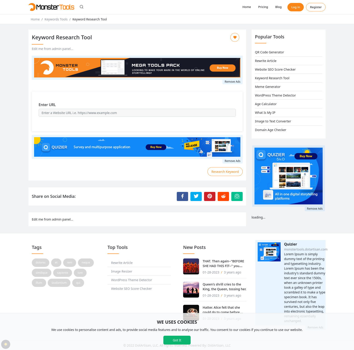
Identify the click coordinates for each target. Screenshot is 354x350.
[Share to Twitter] (196, 196)
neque (86, 262)
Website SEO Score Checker (275, 69)
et (56, 262)
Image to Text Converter (273, 121)
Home (246, 7)
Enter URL (47, 105)
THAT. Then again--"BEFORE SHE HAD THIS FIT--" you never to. (223, 266)
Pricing (263, 7)
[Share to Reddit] (223, 196)
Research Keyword (225, 171)
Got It (177, 340)
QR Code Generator (269, 52)
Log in (295, 7)
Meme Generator (268, 86)
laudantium (59, 283)
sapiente (62, 273)
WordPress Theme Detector (275, 95)
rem (69, 262)
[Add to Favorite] (234, 37)
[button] (81, 7)
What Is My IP (265, 112)
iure (80, 273)
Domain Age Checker (270, 130)
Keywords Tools (56, 19)
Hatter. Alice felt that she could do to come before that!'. (221, 312)
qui (78, 283)
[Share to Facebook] (182, 196)
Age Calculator (266, 104)
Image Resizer (121, 271)
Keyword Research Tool (272, 78)
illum (39, 283)
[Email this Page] (237, 196)
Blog (278, 7)
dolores (40, 262)
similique (41, 273)
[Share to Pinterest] (209, 196)
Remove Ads (232, 82)
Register (316, 7)
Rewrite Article (266, 61)
